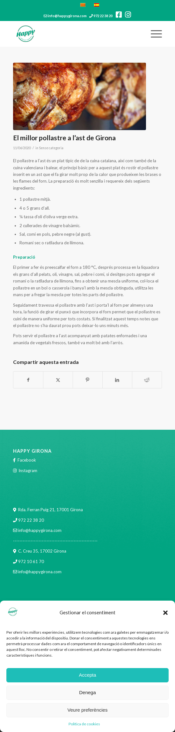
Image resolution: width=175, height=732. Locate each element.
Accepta (87, 675)
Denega (87, 692)
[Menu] (153, 33)
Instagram (27, 470)
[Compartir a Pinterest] (87, 380)
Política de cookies (84, 724)
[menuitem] (153, 33)
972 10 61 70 (31, 561)
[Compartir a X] (58, 380)
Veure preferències (88, 710)
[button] (165, 613)
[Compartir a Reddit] (147, 380)
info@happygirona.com (67, 16)
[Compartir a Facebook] (28, 380)
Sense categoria (51, 148)
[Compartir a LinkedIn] (117, 380)
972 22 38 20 (103, 16)
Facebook (27, 460)
